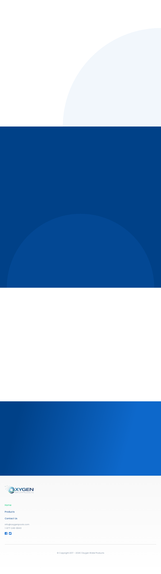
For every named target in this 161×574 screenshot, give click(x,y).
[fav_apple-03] (19, 486)
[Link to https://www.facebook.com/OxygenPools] (5, 533)
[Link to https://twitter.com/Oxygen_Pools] (9, 533)
